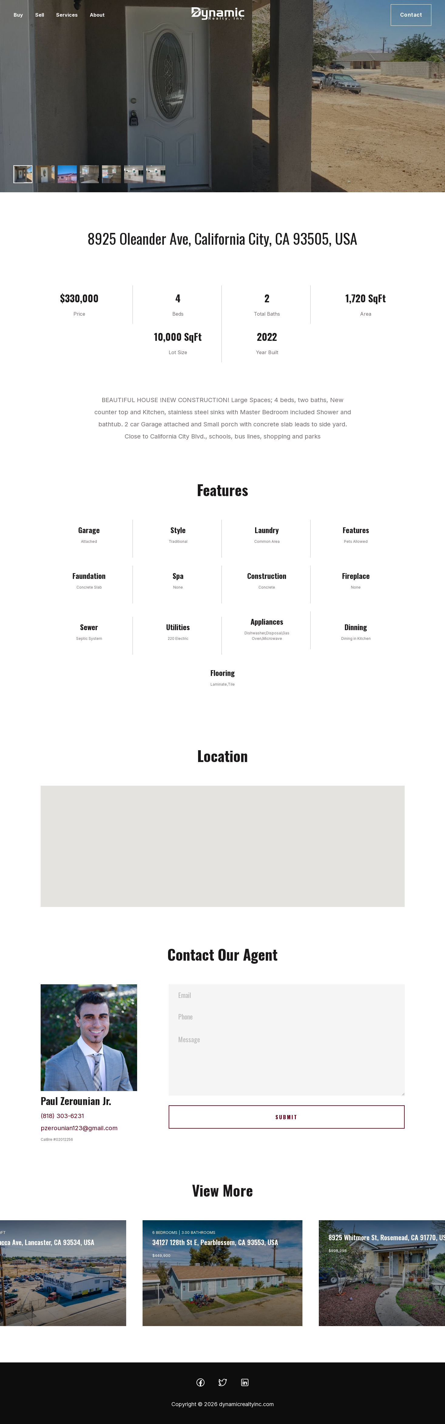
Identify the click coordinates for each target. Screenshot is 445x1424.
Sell (39, 15)
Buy (18, 15)
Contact (411, 15)
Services (67, 15)
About (97, 15)
